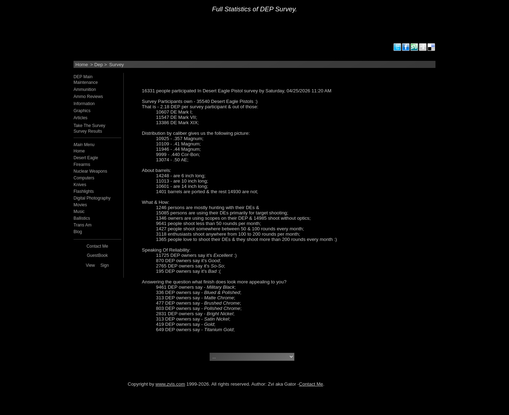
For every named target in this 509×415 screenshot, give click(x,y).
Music (79, 211)
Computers (84, 177)
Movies (80, 204)
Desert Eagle (86, 157)
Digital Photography (92, 198)
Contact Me (311, 384)
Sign (104, 265)
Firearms (82, 164)
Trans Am (83, 225)
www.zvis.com (170, 384)
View (90, 265)
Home (81, 64)
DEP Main (83, 76)
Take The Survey (89, 125)
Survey (116, 64)
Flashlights (84, 191)
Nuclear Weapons (90, 171)
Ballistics (82, 218)
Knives (80, 184)
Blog (78, 231)
